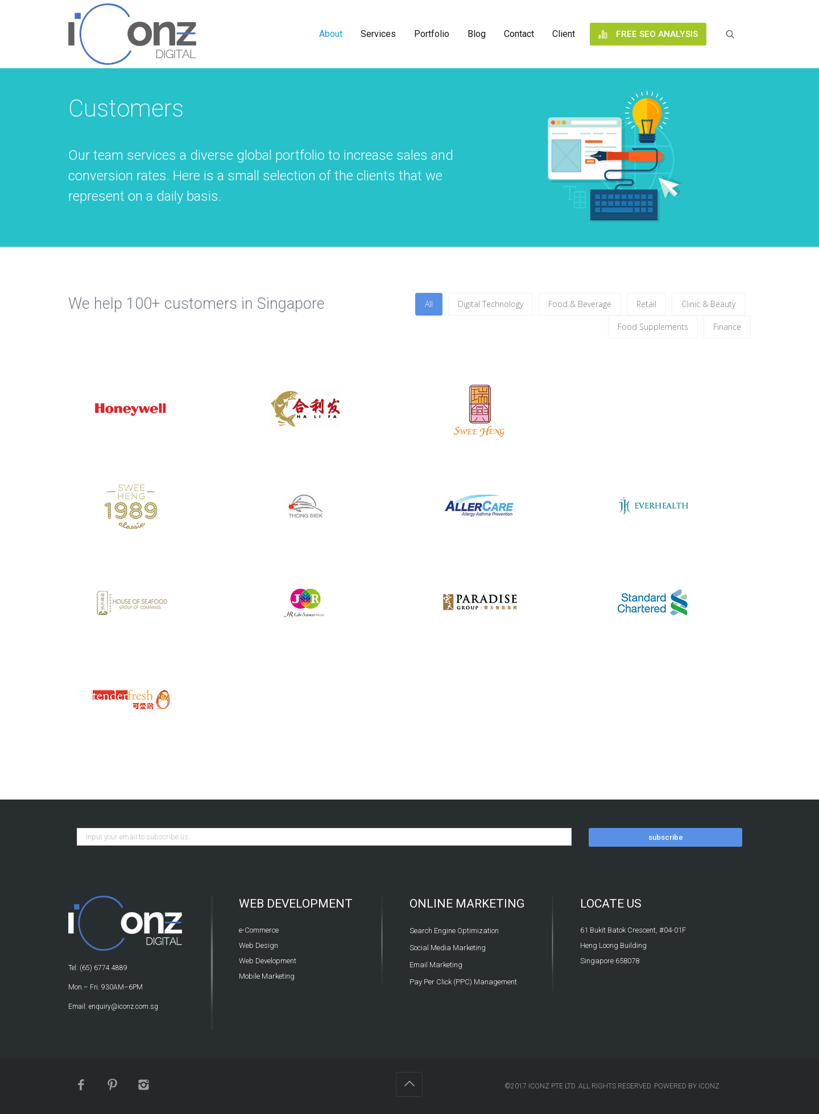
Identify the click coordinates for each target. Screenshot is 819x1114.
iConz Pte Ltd (551, 1086)
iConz (708, 1086)
